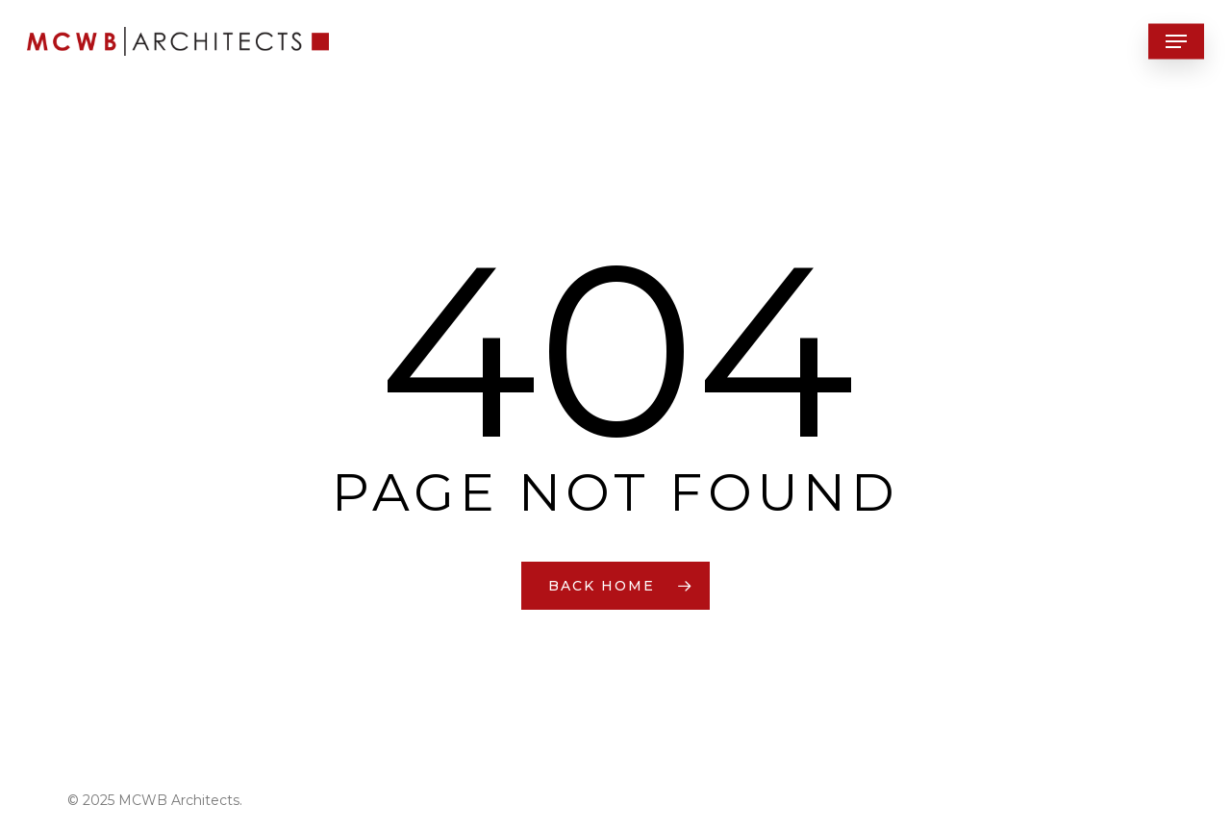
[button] (1176, 42)
